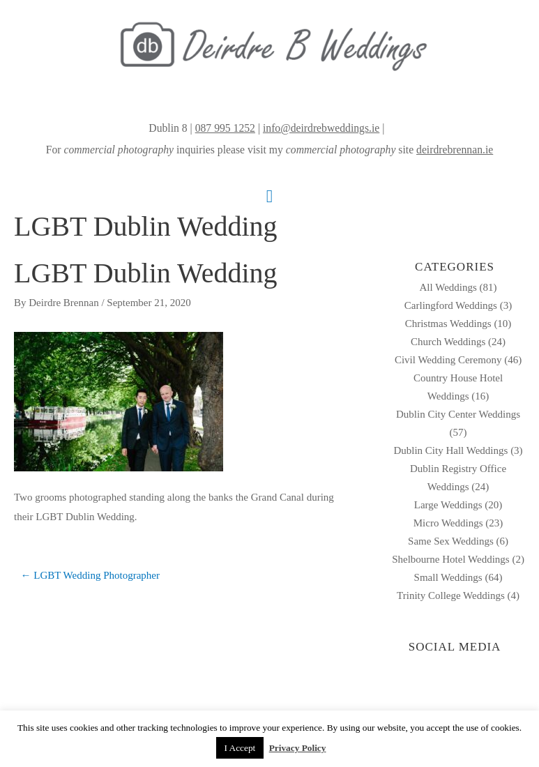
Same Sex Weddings (451, 541)
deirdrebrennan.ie (454, 149)
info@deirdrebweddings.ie (321, 128)
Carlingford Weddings (450, 305)
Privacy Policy (297, 748)
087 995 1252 (225, 128)
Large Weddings (448, 504)
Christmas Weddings (448, 323)
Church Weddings (448, 341)
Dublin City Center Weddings (458, 414)
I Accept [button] (240, 748)
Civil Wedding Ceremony (448, 359)
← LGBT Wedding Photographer (90, 575)
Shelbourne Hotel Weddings (451, 559)
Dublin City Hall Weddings (450, 450)
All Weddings (448, 287)
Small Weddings (448, 577)
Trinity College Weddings (451, 595)
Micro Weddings (448, 523)
